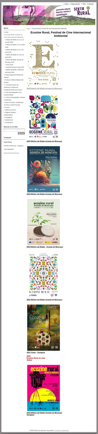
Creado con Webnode (62, 430)
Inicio (28, 28)
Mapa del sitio (75, 4)
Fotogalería (8, 117)
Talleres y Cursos (10, 110)
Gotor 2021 (9, 65)
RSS (84, 4)
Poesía (7, 107)
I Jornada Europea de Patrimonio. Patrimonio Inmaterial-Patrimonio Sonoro (13, 87)
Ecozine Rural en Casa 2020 (15, 67)
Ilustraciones (9, 120)
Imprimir (91, 4)
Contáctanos (9, 122)
